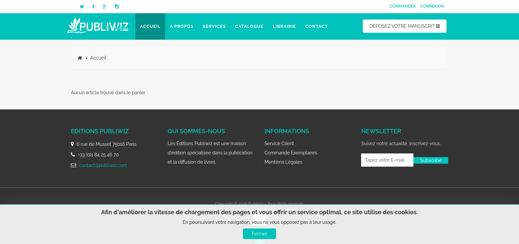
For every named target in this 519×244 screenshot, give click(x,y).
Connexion (432, 6)
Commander (403, 6)
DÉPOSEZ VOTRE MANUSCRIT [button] (404, 26)
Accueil (150, 26)
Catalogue (249, 26)
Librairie (284, 26)
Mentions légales (283, 162)
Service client (279, 143)
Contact (316, 26)
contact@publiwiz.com (103, 165)
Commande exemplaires (290, 152)
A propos (182, 26)
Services (214, 26)
